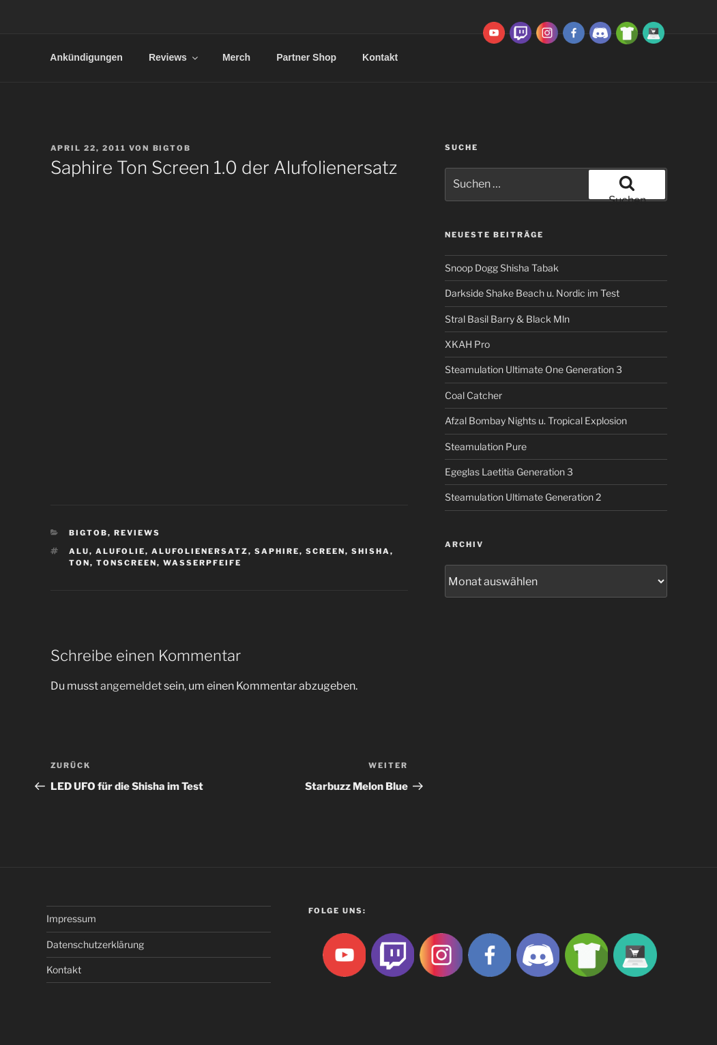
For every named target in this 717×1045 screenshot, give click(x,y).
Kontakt (380, 57)
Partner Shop (306, 57)
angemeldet (131, 685)
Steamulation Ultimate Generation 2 (523, 497)
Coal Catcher (473, 395)
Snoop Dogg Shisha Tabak (502, 268)
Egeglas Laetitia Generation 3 (509, 471)
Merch (236, 57)
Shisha (370, 551)
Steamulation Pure (486, 446)
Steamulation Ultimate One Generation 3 (533, 369)
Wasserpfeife (202, 563)
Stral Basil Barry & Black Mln (507, 319)
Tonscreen (126, 563)
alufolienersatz (199, 551)
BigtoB (172, 148)
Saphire (276, 551)
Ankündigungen (86, 57)
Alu (79, 551)
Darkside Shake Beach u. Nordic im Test (532, 293)
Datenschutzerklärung (95, 944)
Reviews (174, 57)
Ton (79, 563)
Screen (325, 551)
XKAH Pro (467, 344)
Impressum (71, 918)
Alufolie (120, 551)
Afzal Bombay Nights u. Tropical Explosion (536, 420)
